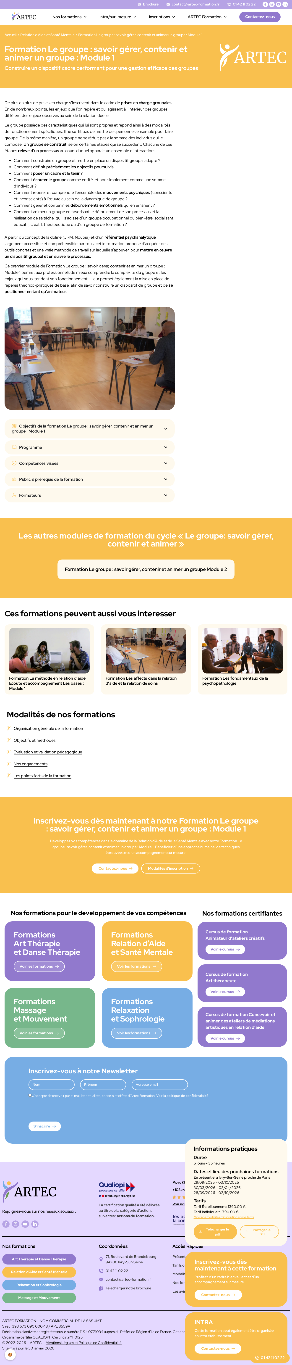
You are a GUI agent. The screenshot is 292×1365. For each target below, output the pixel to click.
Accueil (11, 34)
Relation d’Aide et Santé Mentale (47, 34)
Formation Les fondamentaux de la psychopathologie (235, 680)
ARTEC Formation (207, 16)
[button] (259, 1231)
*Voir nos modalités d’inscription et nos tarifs (224, 1217)
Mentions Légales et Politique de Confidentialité (84, 1343)
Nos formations (69, 16)
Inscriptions (162, 16)
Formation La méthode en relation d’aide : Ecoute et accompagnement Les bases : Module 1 (48, 683)
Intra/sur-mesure (117, 16)
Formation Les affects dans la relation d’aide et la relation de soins (141, 680)
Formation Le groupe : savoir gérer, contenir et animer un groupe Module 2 (146, 569)
